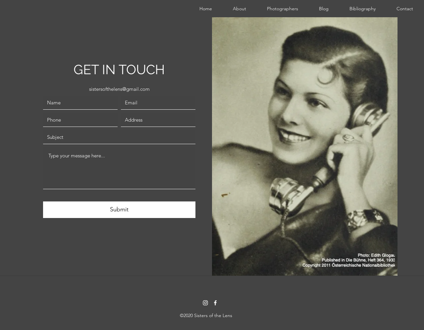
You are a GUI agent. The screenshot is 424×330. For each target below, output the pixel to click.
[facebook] (215, 303)
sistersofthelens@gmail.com (119, 89)
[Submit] (119, 209)
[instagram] (205, 303)
